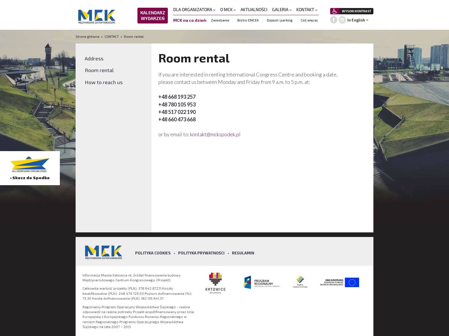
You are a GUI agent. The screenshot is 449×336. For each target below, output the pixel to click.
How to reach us (104, 82)
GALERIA (282, 9)
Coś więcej (309, 20)
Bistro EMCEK (248, 20)
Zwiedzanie (220, 20)
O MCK (228, 9)
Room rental (134, 36)
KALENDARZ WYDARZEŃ (152, 15)
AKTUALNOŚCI (254, 9)
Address (94, 58)
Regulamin (243, 253)
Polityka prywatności (201, 253)
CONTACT (112, 36)
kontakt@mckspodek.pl (215, 134)
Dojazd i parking (280, 20)
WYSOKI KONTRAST (356, 11)
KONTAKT (307, 9)
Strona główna (88, 36)
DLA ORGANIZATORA (194, 9)
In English (356, 20)
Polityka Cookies (153, 253)
